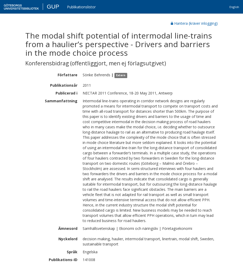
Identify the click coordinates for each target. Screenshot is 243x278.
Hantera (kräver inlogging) (194, 23)
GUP (53, 6)
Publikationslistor (81, 6)
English (234, 7)
